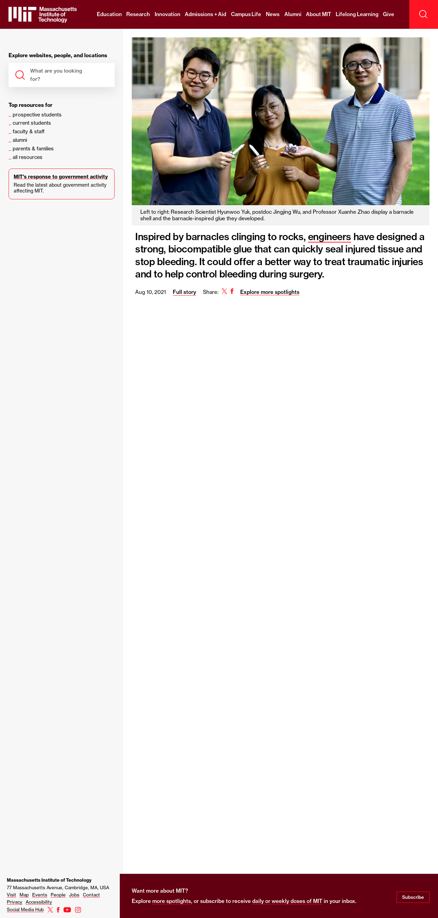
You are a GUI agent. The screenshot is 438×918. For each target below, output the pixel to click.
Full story (184, 292)
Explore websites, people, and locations (58, 56)
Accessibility (39, 902)
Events (39, 894)
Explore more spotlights (269, 292)
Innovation (167, 14)
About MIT (318, 14)
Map (24, 894)
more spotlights (171, 901)
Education (109, 14)
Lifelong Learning (357, 14)
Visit (11, 894)
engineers (329, 237)
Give (388, 14)
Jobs (74, 894)
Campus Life (246, 14)
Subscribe (413, 897)
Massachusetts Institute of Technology (49, 880)
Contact (91, 894)
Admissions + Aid (205, 14)
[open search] (423, 14)
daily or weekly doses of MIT (287, 901)
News (273, 14)
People (58, 894)
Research (138, 14)
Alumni (292, 14)
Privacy (14, 902)
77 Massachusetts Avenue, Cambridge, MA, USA (58, 887)
